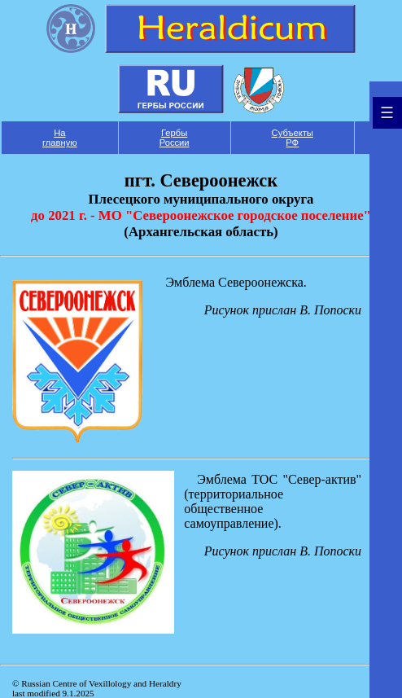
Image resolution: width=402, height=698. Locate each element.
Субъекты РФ (292, 137)
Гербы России (174, 137)
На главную (59, 137)
